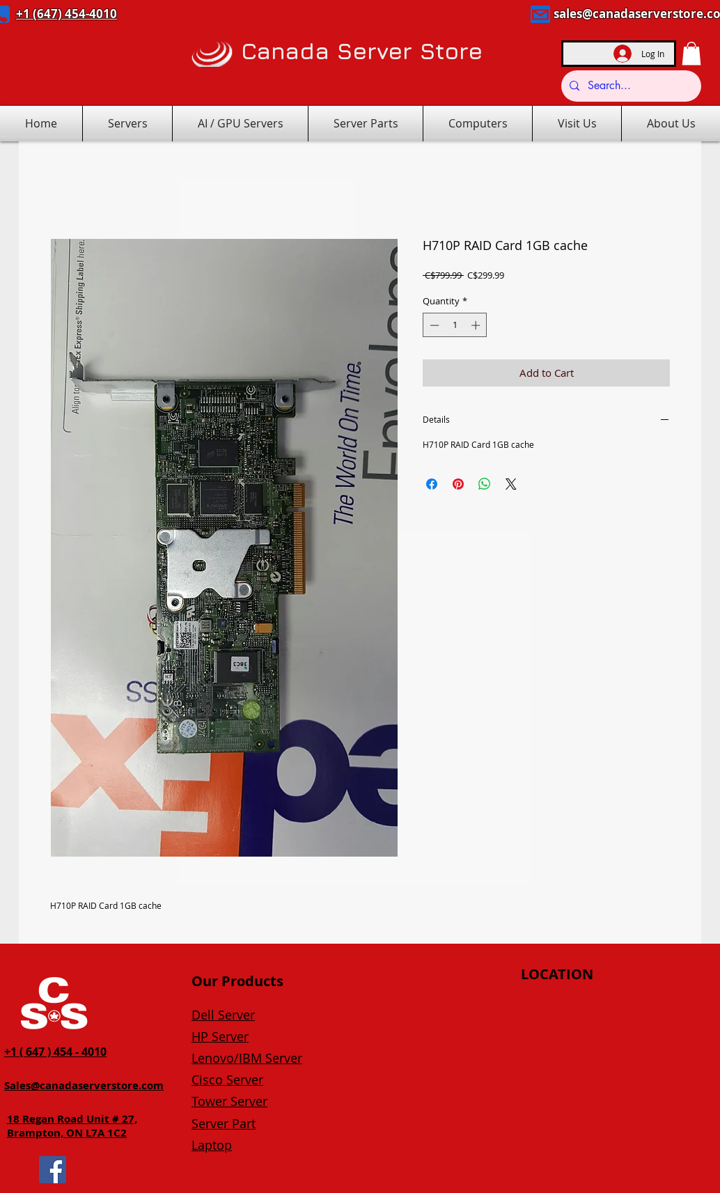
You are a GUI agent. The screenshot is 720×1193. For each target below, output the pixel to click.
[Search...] (630, 86)
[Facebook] (52, 1169)
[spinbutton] (455, 325)
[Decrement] (433, 325)
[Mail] (540, 14)
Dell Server (223, 1014)
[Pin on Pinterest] (458, 484)
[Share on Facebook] (431, 484)
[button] (691, 53)
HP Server (220, 1036)
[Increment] (477, 325)
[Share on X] (511, 484)
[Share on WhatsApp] (484, 484)
